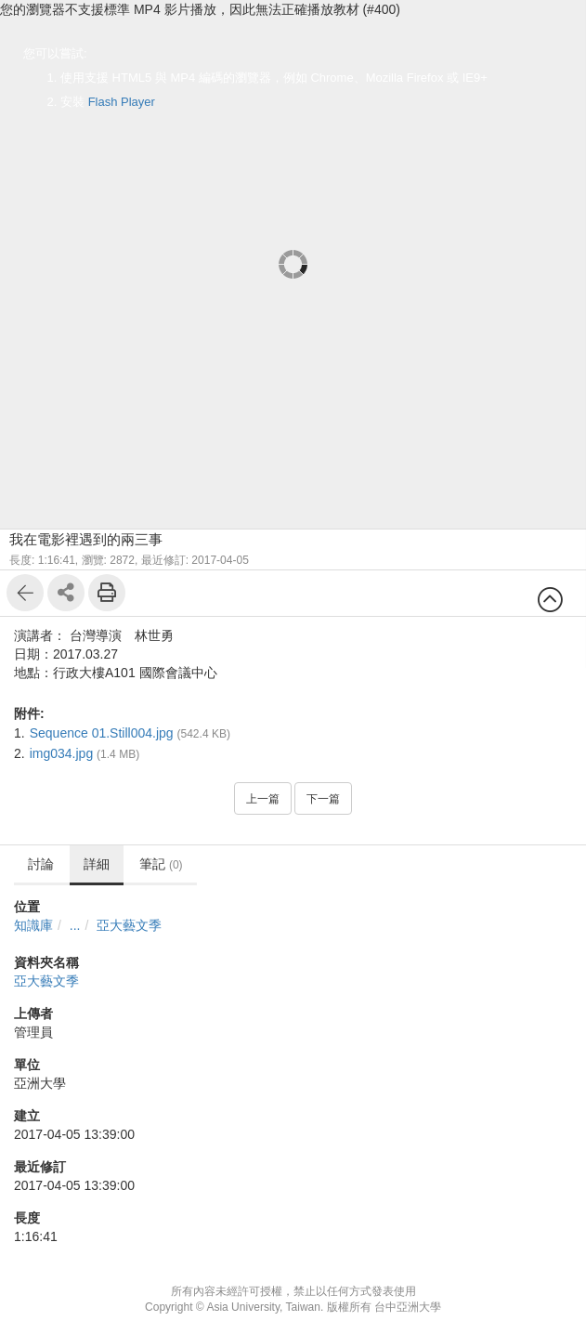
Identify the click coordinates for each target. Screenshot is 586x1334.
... (75, 925)
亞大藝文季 (129, 925)
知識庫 (33, 925)
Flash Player (121, 102)
